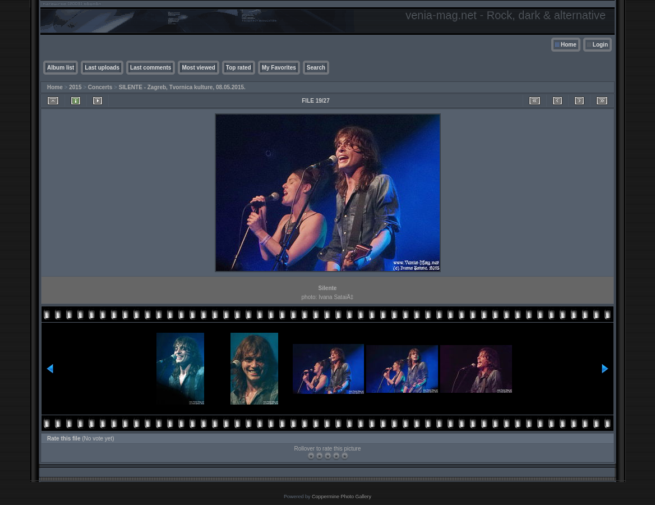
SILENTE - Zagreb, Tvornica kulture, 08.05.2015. (182, 87)
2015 (75, 87)
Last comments (150, 68)
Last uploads (102, 68)
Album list (60, 68)
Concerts (100, 87)
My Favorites (279, 68)
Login (600, 45)
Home (568, 45)
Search (316, 68)
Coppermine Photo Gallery (341, 496)
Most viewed (198, 68)
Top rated (238, 68)
